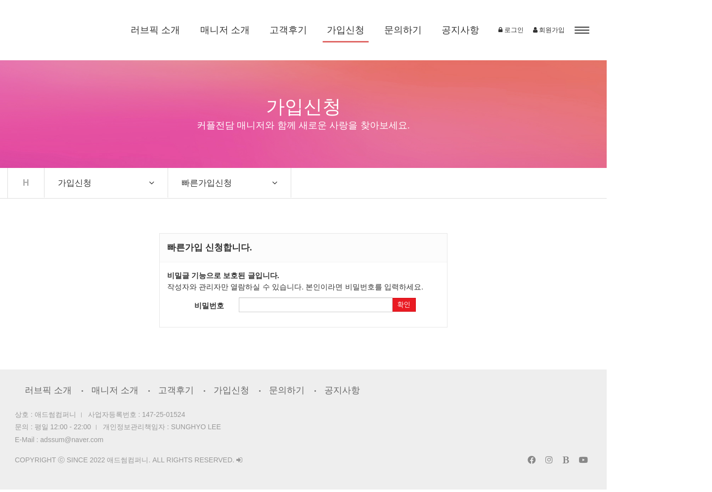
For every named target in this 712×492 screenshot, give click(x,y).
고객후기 (340, 30)
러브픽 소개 (207, 30)
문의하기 (455, 30)
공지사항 (513, 30)
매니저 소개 (277, 30)
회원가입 (654, 30)
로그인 (615, 30)
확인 (474, 307)
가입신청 (398, 30)
